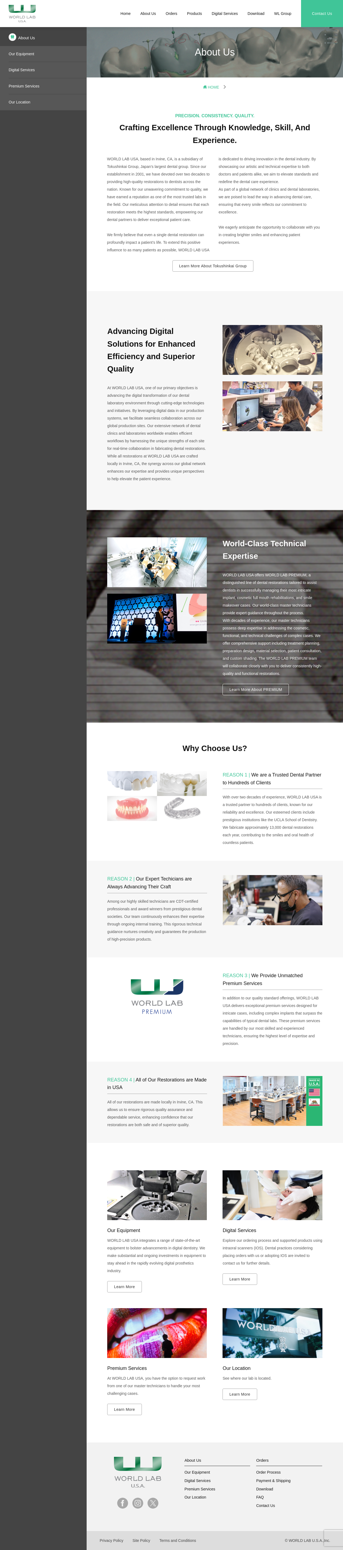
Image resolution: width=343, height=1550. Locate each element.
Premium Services (24, 86)
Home (125, 13)
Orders (171, 13)
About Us (148, 13)
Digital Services (225, 13)
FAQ (260, 1497)
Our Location (19, 102)
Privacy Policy (111, 1540)
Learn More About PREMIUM (255, 689)
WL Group (282, 13)
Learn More (124, 1287)
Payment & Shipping (273, 1480)
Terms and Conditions (177, 1540)
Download (256, 13)
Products (194, 13)
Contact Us (322, 13)
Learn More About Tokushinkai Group (213, 266)
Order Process (268, 1472)
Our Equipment (21, 54)
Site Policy (141, 1540)
